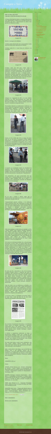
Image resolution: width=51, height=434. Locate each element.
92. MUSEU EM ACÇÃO (39, 37)
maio (37, 43)
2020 (36, 13)
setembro (37, 24)
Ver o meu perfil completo (41, 58)
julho (37, 40)
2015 (36, 49)
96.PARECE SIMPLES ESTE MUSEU (41, 29)
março (37, 44)
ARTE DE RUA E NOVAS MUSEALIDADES (39, 32)
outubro (37, 23)
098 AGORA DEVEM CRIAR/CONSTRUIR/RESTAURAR (41, 26)
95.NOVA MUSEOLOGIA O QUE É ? (41, 30)
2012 (36, 53)
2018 (36, 16)
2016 (36, 19)
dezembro (37, 20)
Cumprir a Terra (13, 4)
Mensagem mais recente (8, 424)
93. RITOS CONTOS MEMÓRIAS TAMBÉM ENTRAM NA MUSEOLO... (40, 35)
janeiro (37, 47)
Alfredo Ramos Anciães (12, 394)
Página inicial (19, 424)
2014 (36, 50)
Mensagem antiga (29, 424)
